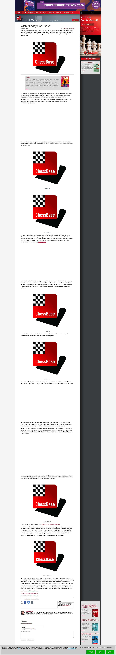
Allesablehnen (100, 652)
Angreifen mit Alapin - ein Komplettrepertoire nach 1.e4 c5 (90, 620)
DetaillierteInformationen (90, 652)
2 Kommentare (71, 28)
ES (62, 20)
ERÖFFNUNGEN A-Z (33, 12)
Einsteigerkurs (68, 12)
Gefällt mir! (65, 28)
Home (24, 12)
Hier (18, 648)
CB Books (51, 12)
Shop (18, 12)
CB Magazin (43, 12)
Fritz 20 (28, 77)
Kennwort (24, 627)
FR (64, 20)
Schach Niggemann (66, 605)
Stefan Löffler (29, 611)
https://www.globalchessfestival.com (29, 591)
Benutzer (24, 625)
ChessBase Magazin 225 (88, 62)
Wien (38, 599)
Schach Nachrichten (33, 20)
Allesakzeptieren (110, 652)
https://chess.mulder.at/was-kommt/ (29, 593)
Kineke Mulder (27, 599)
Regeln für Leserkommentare (26, 623)
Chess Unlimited (42, 242)
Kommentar (23, 629)
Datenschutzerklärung (72, 648)
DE (59, 20)
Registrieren (32, 628)
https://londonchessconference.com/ (29, 595)
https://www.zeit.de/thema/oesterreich (51, 524)
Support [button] (59, 12)
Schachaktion (33, 599)
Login (92, 12)
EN (61, 20)
